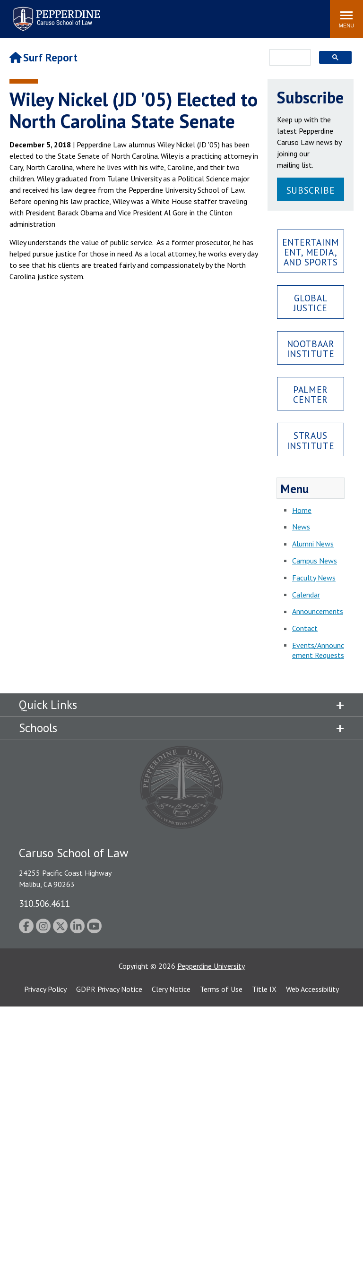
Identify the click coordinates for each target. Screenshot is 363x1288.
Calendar (306, 594)
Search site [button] (194, 14)
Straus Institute (310, 440)
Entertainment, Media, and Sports (310, 252)
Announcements (317, 611)
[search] (287, 58)
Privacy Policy (45, 989)
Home (301, 510)
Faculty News (314, 577)
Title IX (264, 989)
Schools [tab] (38, 727)
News (301, 526)
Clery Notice (171, 989)
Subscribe (310, 190)
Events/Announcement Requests (318, 650)
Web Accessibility (312, 989)
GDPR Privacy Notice (109, 989)
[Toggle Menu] (346, 19)
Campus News (314, 560)
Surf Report (43, 57)
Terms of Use (221, 989)
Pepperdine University (211, 966)
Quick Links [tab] (48, 704)
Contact (305, 628)
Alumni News (313, 543)
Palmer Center (310, 394)
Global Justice (311, 303)
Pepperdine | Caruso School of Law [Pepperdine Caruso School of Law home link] (55, 13)
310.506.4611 (44, 903)
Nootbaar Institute (311, 348)
